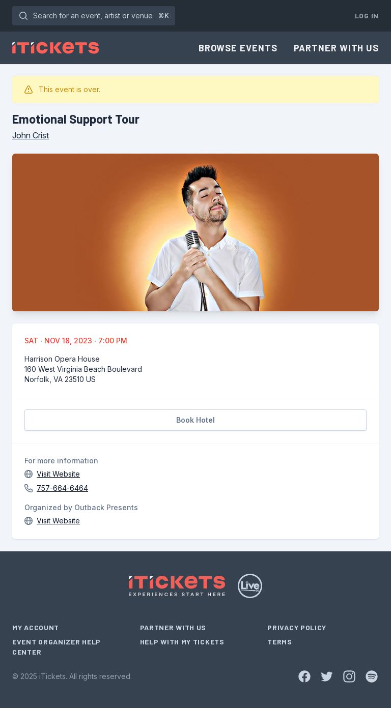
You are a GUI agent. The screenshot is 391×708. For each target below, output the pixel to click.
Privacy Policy (296, 627)
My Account (35, 627)
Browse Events (238, 47)
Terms (279, 641)
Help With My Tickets (182, 641)
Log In (367, 15)
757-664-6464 (62, 488)
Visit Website (58, 473)
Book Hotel (195, 420)
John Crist (30, 135)
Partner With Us (336, 47)
